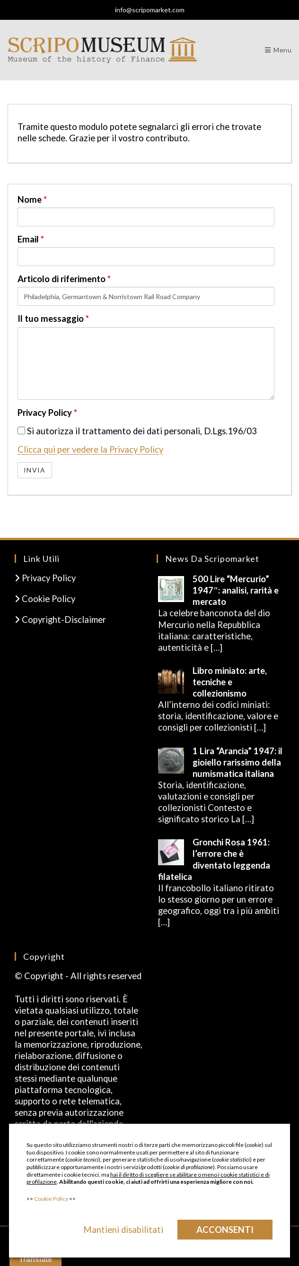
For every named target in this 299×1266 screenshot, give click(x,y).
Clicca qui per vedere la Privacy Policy (90, 449)
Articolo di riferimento (64, 279)
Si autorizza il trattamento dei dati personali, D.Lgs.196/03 (137, 431)
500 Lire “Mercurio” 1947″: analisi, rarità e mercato (236, 590)
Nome (32, 199)
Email (31, 239)
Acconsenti (225, 1229)
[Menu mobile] (278, 50)
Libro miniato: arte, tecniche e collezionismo (230, 681)
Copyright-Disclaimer (60, 619)
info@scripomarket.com (150, 10)
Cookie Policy (45, 599)
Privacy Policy (47, 412)
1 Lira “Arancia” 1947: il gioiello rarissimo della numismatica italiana (237, 762)
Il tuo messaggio (53, 318)
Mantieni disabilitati (123, 1229)
